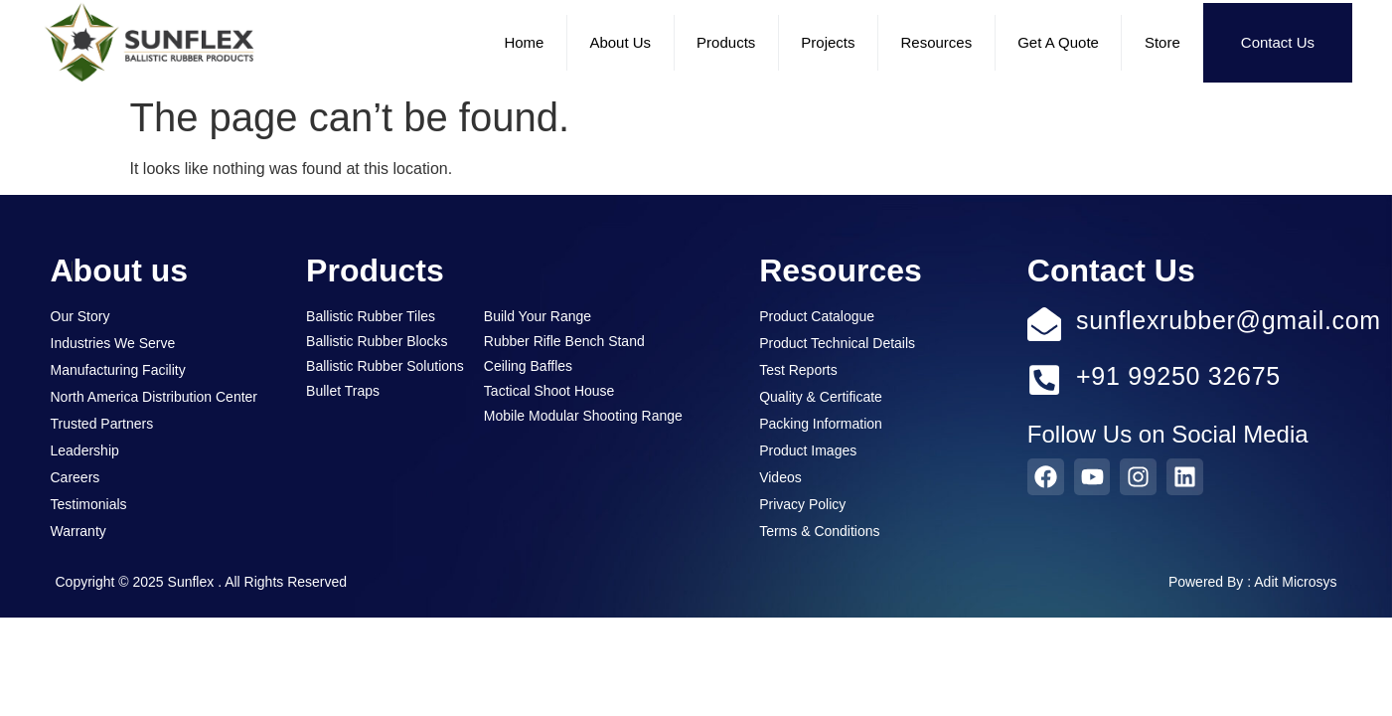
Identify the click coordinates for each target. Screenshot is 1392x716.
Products (725, 42)
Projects (827, 42)
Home (523, 42)
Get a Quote (1058, 42)
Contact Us (1278, 42)
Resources (937, 42)
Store (1162, 42)
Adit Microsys (1295, 582)
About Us (620, 42)
